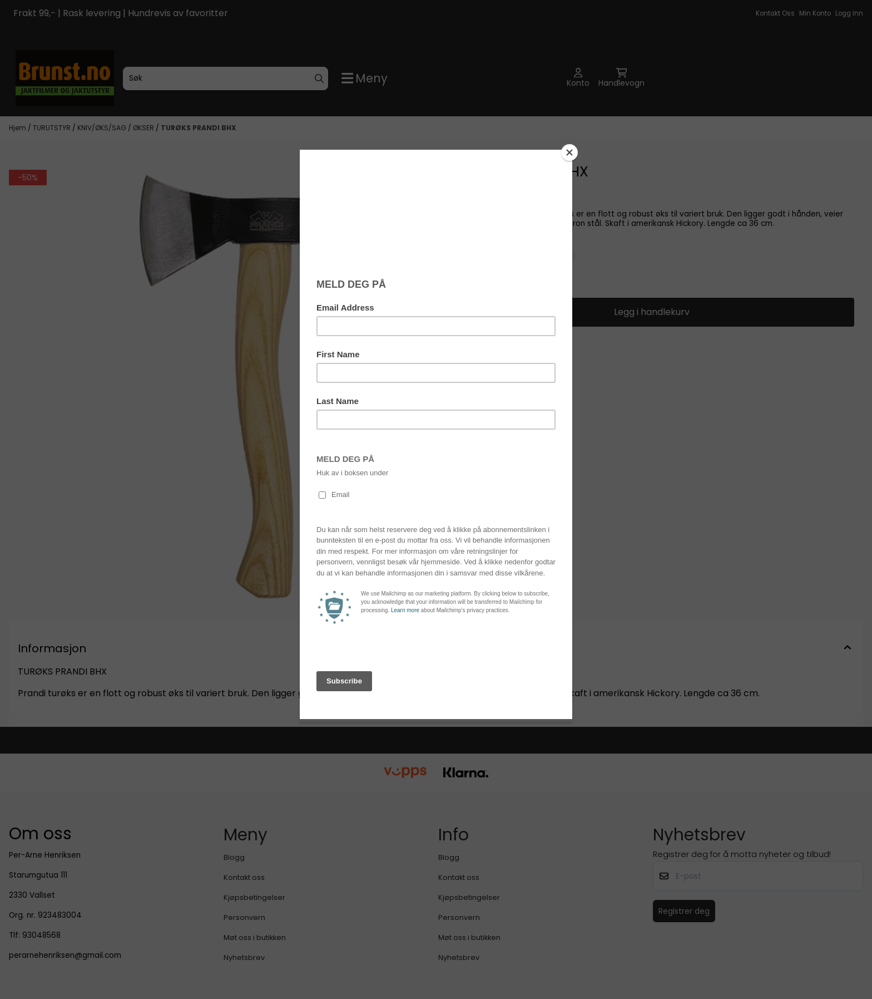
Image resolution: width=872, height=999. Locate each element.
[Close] (569, 152)
